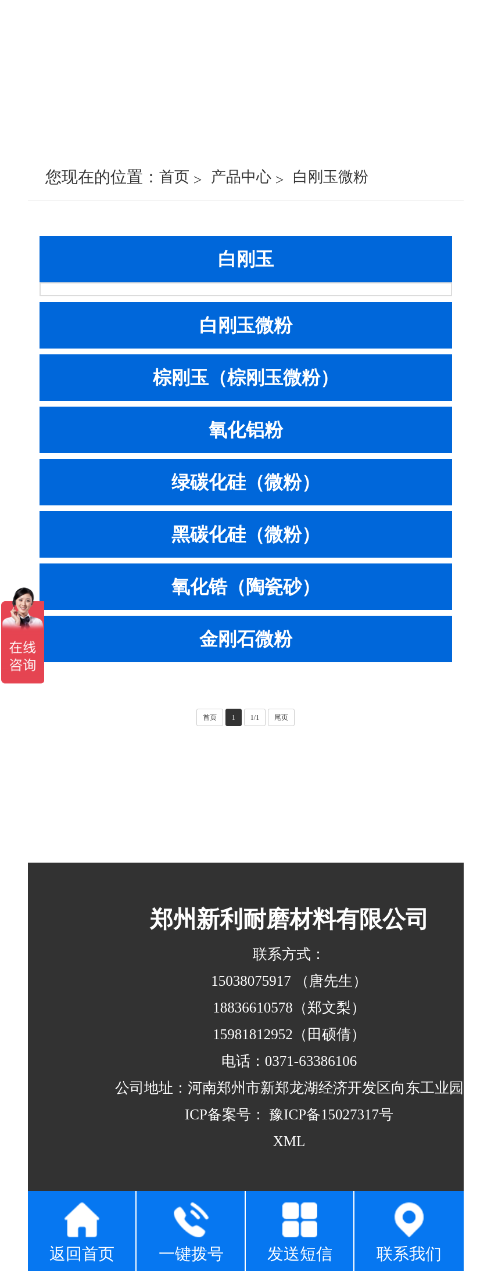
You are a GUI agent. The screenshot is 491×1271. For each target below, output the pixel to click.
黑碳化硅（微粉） (245, 534)
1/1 (254, 717)
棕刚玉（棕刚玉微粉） (246, 377)
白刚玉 (246, 259)
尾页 (281, 717)
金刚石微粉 (245, 639)
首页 (174, 176)
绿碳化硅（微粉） (245, 482)
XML (289, 1141)
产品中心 (241, 176)
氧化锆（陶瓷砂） (245, 586)
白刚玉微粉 (330, 176)
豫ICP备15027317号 (329, 1114)
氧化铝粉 (246, 429)
